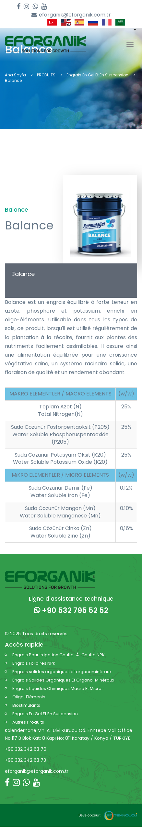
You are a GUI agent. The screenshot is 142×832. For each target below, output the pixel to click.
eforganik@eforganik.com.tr (71, 15)
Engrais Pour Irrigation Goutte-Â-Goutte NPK (58, 655)
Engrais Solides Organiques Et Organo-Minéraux (63, 680)
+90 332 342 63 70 (25, 749)
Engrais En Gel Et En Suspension (97, 75)
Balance (23, 274)
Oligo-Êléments (28, 697)
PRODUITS (46, 75)
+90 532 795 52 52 (71, 610)
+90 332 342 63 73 (25, 760)
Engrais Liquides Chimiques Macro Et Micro (56, 688)
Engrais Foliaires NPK (33, 663)
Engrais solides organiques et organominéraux (62, 672)
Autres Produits (28, 722)
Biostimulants (26, 705)
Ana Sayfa (15, 75)
